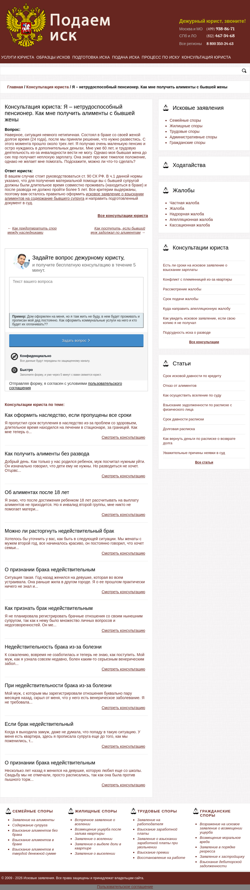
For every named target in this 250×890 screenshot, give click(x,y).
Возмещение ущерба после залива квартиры (98, 831)
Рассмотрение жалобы (182, 289)
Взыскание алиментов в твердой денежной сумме (34, 851)
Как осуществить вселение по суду (192, 395)
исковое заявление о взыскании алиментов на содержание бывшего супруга (74, 196)
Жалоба (177, 208)
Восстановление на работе (161, 858)
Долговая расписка (179, 429)
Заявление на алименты (33, 820)
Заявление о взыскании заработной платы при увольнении (157, 843)
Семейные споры (185, 120)
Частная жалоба (184, 203)
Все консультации (204, 342)
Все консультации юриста (123, 215)
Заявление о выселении (95, 853)
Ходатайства (189, 165)
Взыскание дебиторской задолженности (221, 864)
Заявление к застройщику (222, 856)
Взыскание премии (153, 852)
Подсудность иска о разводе (187, 332)
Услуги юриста (17, 57)
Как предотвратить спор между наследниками (32, 230)
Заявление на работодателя (150, 822)
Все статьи (204, 462)
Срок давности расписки (183, 419)
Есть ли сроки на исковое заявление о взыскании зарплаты (195, 267)
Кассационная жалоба (190, 225)
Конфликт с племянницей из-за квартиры (197, 279)
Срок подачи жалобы (180, 299)
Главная (15, 87)
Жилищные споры (186, 126)
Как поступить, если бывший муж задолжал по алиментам (118, 230)
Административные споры (193, 137)
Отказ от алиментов (180, 385)
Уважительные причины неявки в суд (194, 453)
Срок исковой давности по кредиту (192, 376)
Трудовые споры (184, 131)
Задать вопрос (76, 340)
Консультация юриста (206, 57)
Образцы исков (53, 57)
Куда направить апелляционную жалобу (196, 308)
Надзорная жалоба (187, 214)
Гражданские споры (187, 142)
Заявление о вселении (93, 839)
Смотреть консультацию (123, 437)
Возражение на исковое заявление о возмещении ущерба (221, 828)
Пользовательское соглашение (125, 886)
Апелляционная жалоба (191, 219)
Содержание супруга (29, 825)
